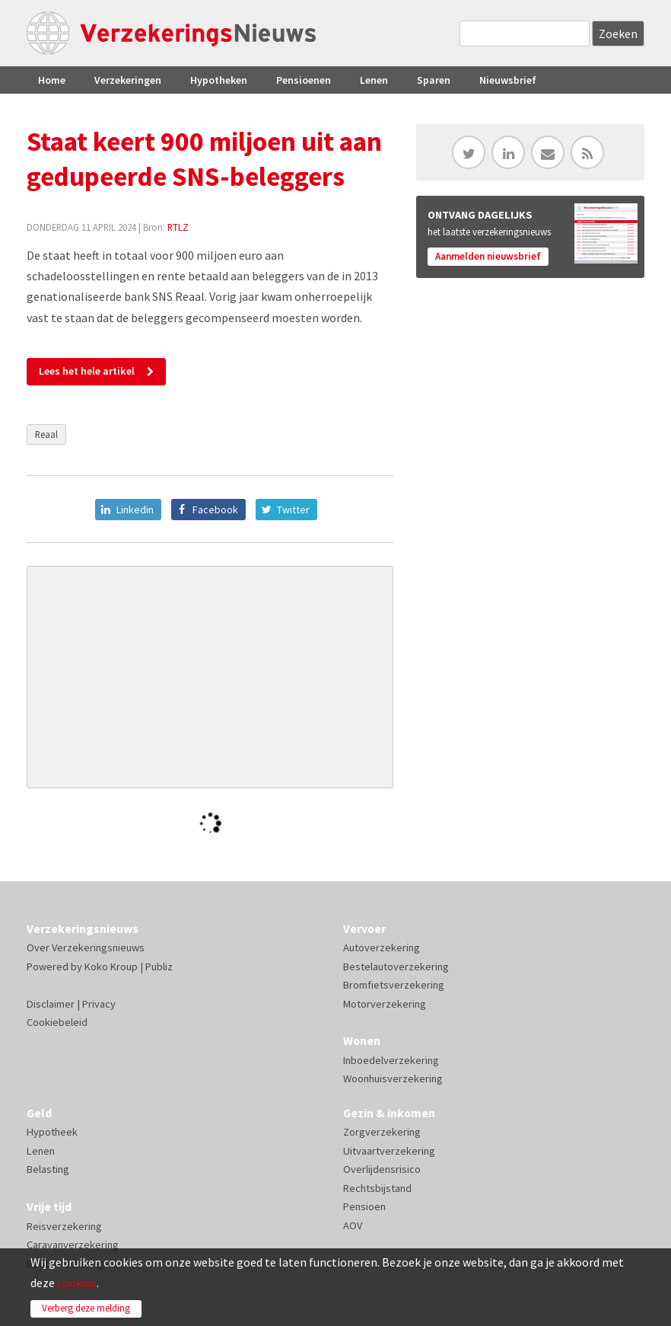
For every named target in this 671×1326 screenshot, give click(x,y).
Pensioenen (303, 80)
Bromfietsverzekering (393, 985)
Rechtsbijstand (377, 1188)
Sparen (433, 80)
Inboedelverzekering (391, 1060)
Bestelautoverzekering (396, 966)
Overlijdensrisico (382, 1169)
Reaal (46, 434)
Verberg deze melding (86, 1308)
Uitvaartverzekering (389, 1151)
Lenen (374, 80)
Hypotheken (218, 80)
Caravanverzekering (73, 1244)
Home (51, 80)
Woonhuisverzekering (393, 1078)
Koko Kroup (111, 966)
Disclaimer (51, 1004)
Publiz (159, 966)
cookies (77, 1282)
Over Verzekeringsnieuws (86, 947)
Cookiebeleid (57, 1022)
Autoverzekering (381, 947)
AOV (352, 1225)
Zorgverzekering (382, 1132)
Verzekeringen (127, 80)
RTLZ (178, 227)
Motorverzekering (384, 1004)
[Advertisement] (210, 677)
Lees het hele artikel (87, 371)
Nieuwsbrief (507, 80)
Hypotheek (52, 1132)
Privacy (99, 1004)
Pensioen (364, 1206)
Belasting (48, 1169)
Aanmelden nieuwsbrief (488, 256)
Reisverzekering (64, 1226)
